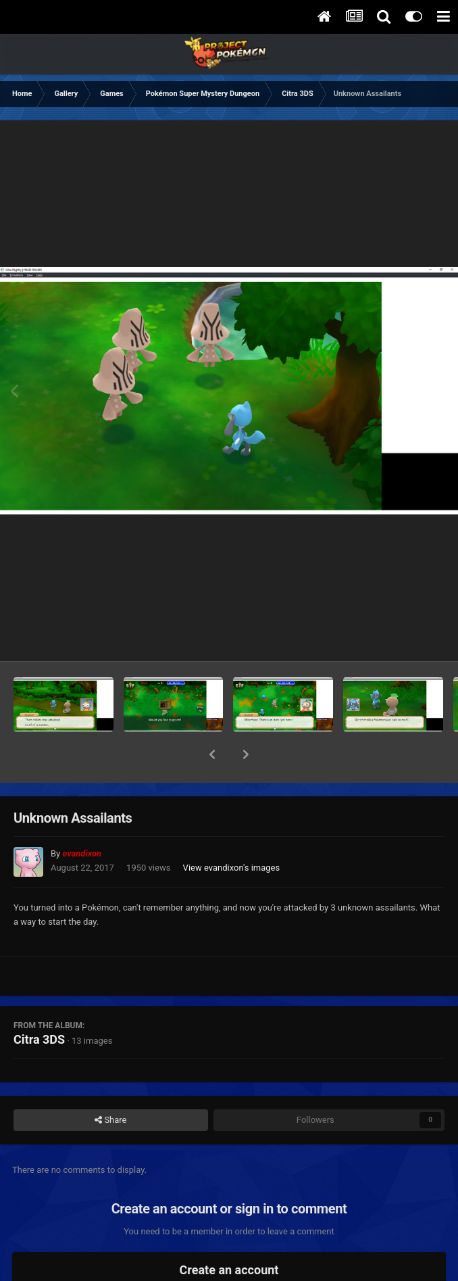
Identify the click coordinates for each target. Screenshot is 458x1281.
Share (110, 1085)
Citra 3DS (39, 1004)
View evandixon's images (231, 832)
